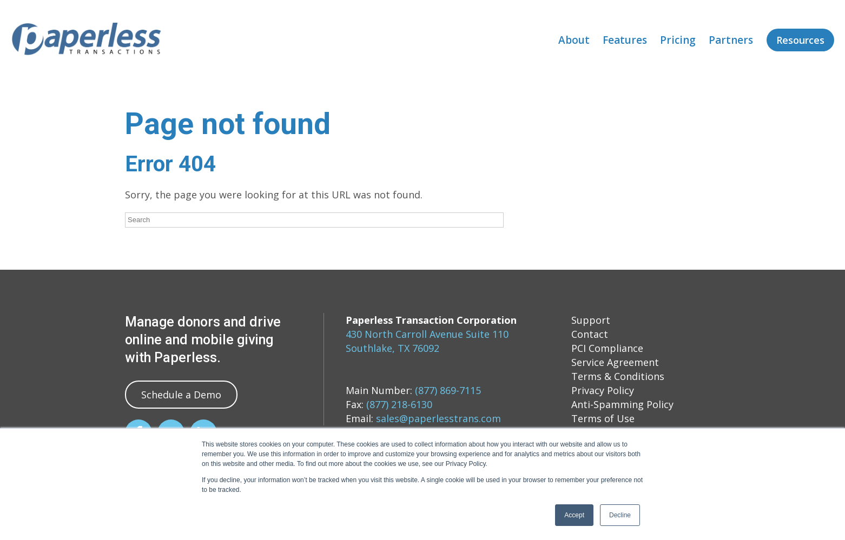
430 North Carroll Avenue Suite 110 (427, 334)
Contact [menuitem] (589, 334)
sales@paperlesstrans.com (438, 418)
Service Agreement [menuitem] (615, 362)
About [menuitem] (574, 40)
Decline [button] (620, 515)
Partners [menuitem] (731, 40)
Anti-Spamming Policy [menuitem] (622, 404)
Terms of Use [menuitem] (603, 418)
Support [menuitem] (590, 320)
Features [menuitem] (625, 40)
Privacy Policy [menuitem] (602, 390)
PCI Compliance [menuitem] (607, 348)
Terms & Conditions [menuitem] (617, 376)
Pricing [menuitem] (678, 40)
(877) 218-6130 (399, 404)
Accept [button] (574, 515)
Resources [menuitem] (800, 40)
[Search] (314, 220)
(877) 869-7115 (448, 390)
